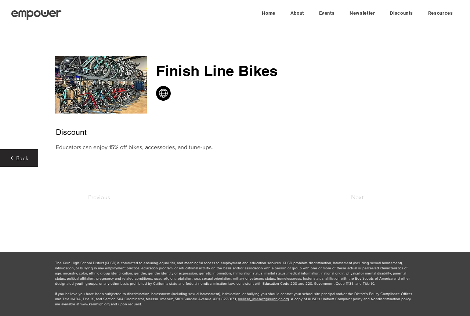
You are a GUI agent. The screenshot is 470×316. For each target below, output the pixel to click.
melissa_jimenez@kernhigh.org (263, 299)
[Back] (19, 158)
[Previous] (112, 197)
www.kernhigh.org (95, 304)
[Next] (345, 197)
